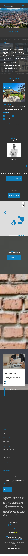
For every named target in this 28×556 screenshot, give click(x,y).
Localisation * (8, 464)
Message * (6, 472)
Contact (26, 167)
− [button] (23, 207)
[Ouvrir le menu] (23, 5)
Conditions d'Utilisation (14, 516)
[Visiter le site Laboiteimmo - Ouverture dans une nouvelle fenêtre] (14, 551)
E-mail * (6, 456)
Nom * (5, 431)
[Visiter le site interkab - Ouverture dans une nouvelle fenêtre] (14, 534)
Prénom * (6, 439)
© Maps (15, 237)
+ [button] (23, 205)
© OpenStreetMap (21, 237)
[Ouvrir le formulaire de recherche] (19, 5)
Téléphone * (7, 447)
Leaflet (11, 237)
